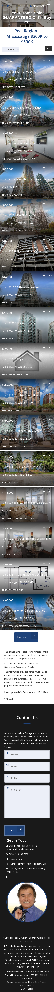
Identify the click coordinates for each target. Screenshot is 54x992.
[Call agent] (3, 5)
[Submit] (14, 830)
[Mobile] (27, 778)
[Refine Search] (48, 48)
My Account (37, 5)
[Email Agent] (27, 877)
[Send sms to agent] (8, 5)
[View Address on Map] (27, 870)
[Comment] (27, 801)
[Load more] (26, 637)
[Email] (27, 766)
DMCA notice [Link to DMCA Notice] (27, 988)
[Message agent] (27, 859)
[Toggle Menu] (49, 3)
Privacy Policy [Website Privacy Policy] (32, 966)
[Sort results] (10, 49)
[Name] (27, 754)
